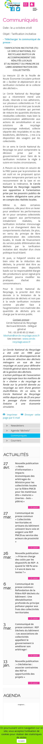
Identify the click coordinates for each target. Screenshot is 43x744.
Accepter (21, 741)
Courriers (16, 440)
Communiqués (19, 435)
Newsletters (17, 425)
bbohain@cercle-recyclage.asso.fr (21, 335)
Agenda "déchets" (20, 430)
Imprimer (11, 414)
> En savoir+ (33, 507)
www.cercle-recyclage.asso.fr (24, 340)
